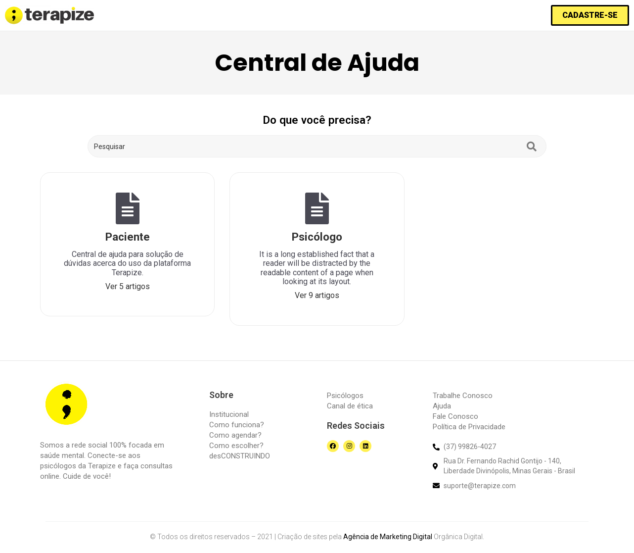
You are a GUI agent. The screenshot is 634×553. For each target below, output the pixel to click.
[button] (590, 15)
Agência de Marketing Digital (387, 537)
